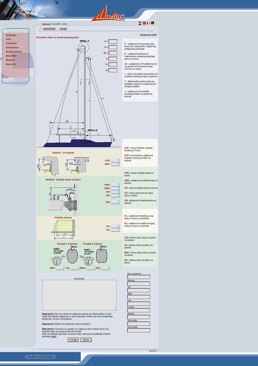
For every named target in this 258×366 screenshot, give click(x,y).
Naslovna (46, 24)
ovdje (53, 336)
